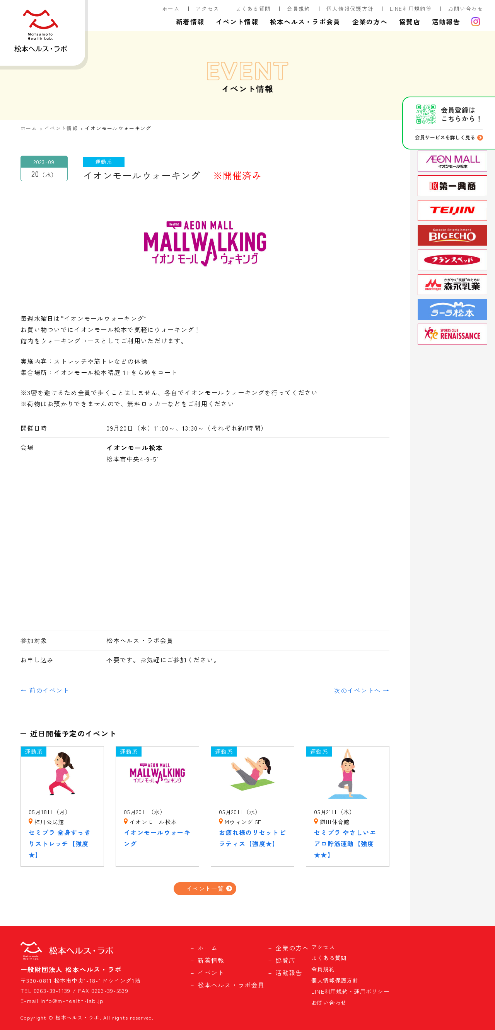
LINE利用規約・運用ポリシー (350, 991)
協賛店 (409, 21)
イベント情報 (237, 21)
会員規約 (299, 8)
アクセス (207, 8)
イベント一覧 (205, 888)
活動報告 (446, 21)
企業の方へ (369, 21)
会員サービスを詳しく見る (445, 137)
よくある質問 (253, 8)
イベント (211, 972)
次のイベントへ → (361, 690)
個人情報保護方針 (350, 8)
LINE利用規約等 (411, 8)
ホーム (171, 8)
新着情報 (190, 21)
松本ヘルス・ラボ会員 (305, 21)
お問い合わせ (465, 8)
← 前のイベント (44, 690)
